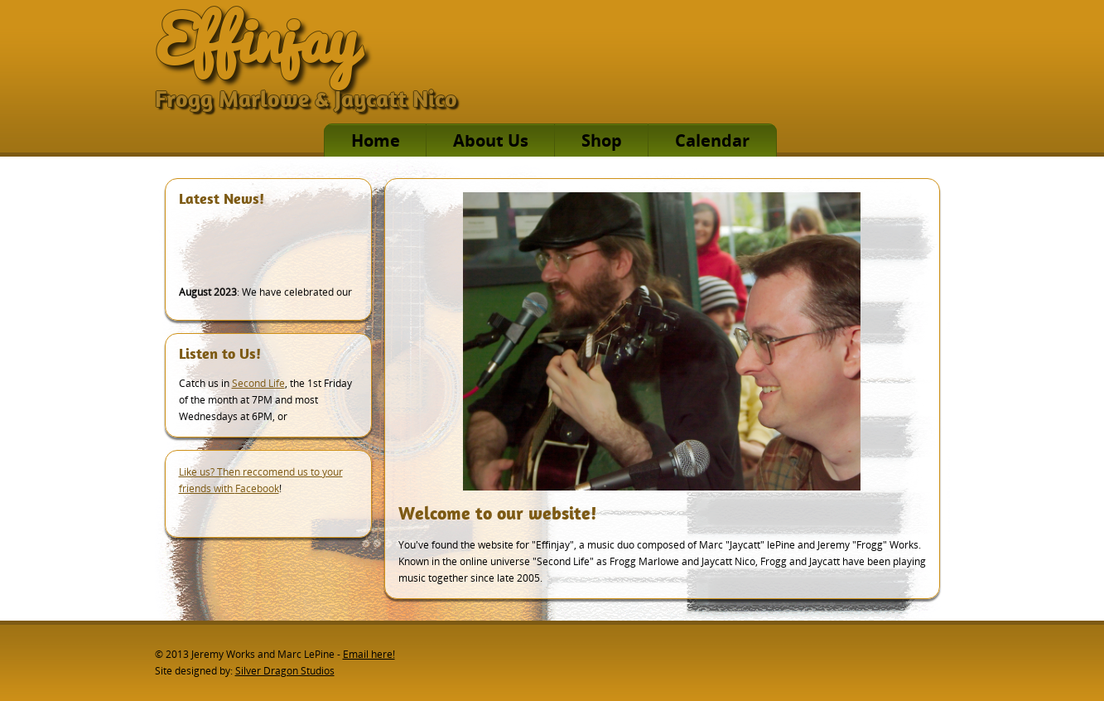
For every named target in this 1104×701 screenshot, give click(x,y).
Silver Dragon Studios (285, 671)
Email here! (369, 654)
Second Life (258, 383)
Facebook (257, 488)
